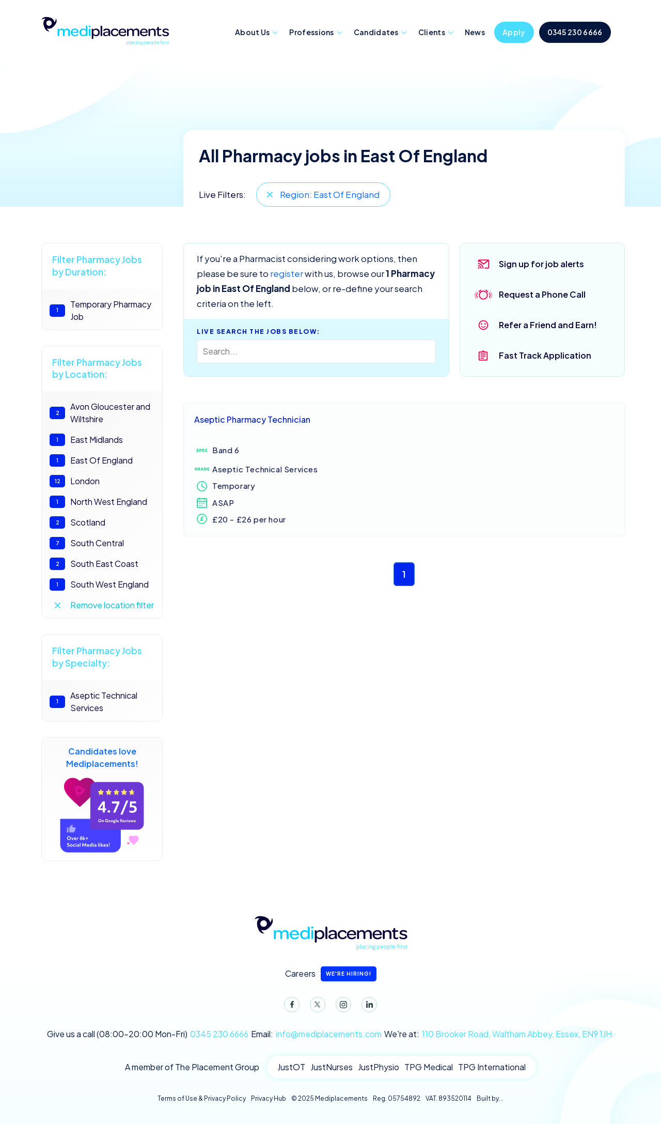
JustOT (291, 1066)
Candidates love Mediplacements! (102, 799)
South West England (99, 584)
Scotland (77, 522)
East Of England (91, 460)
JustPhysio (378, 1066)
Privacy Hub (268, 1098)
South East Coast (94, 564)
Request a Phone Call (542, 294)
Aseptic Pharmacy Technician (252, 419)
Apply (514, 32)
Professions (311, 32)
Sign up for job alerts (541, 263)
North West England (98, 502)
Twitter (315, 1006)
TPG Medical (428, 1066)
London (75, 481)
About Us (252, 32)
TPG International (492, 1066)
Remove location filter (112, 604)
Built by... (490, 1098)
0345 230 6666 (575, 32)
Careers (330, 973)
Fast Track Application (545, 355)
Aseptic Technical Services (93, 701)
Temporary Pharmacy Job (100, 310)
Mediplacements (104, 30)
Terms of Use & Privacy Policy (202, 1098)
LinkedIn (367, 1006)
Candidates (376, 32)
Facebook (289, 1006)
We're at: (499, 1034)
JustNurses (331, 1066)
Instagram (341, 1006)
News (475, 32)
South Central (87, 543)
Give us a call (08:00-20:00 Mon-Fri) (147, 1034)
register (286, 273)
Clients (431, 32)
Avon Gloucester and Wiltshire (100, 412)
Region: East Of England (330, 194)
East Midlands (86, 440)
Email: (316, 1034)
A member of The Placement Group (192, 1066)
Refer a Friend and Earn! (548, 324)
